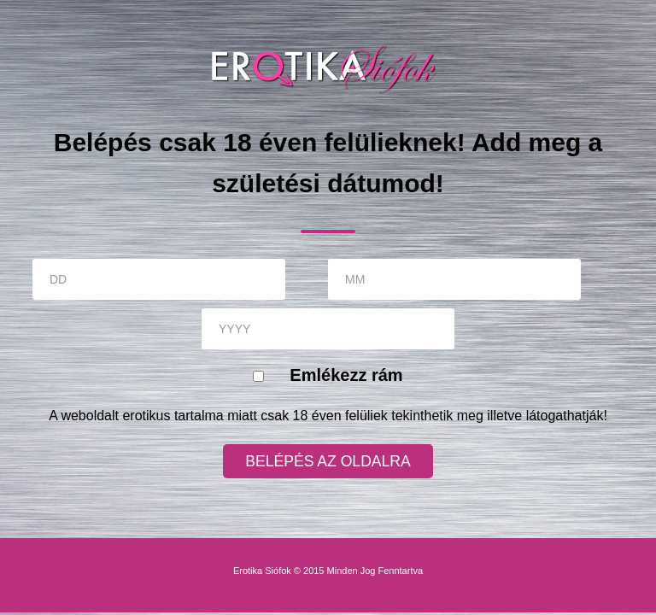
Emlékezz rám (346, 375)
